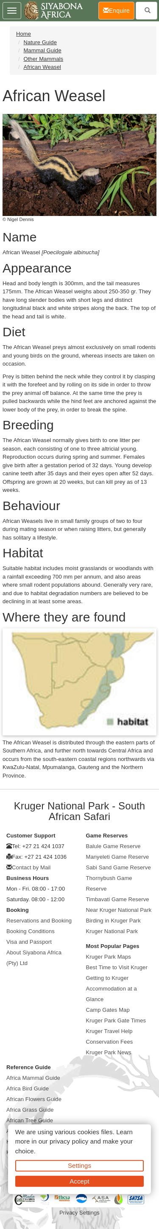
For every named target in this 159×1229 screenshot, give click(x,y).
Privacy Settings (79, 1212)
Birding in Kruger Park (113, 920)
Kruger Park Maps (108, 957)
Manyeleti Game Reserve (117, 857)
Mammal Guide (42, 50)
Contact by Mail (31, 867)
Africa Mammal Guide (33, 1078)
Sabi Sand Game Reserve (118, 867)
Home (23, 34)
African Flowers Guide (33, 1099)
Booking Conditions (30, 931)
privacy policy (69, 1141)
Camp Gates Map (108, 1010)
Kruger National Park (112, 931)
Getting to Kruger (107, 978)
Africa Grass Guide (30, 1110)
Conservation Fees (109, 1042)
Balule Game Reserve (113, 846)
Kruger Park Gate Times (116, 1020)
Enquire (118, 10)
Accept (79, 1180)
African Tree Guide (29, 1120)
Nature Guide (40, 42)
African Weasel (42, 67)
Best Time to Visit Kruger (117, 967)
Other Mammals (43, 59)
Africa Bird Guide (27, 1088)
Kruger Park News (108, 1052)
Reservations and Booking (39, 920)
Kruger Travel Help (109, 1031)
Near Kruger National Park (119, 910)
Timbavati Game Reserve (117, 899)
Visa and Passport (29, 942)
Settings (79, 1165)
